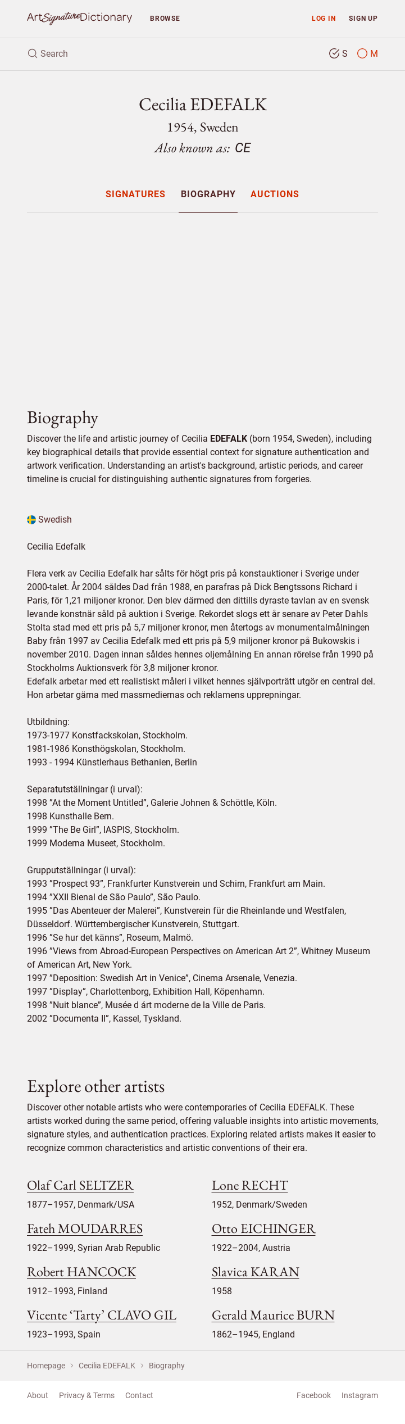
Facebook (314, 1395)
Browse (165, 18)
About (37, 1395)
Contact (139, 1395)
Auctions (275, 194)
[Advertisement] (202, 300)
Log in (324, 18)
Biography (208, 194)
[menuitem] (135, 194)
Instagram (360, 1395)
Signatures (136, 194)
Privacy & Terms (87, 1395)
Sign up (363, 18)
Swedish (49, 519)
